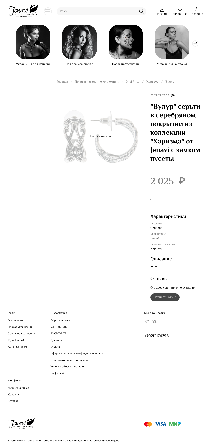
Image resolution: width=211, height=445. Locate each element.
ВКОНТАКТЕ (58, 334)
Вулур (169, 83)
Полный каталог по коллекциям (97, 83)
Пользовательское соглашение (70, 360)
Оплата (55, 347)
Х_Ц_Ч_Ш (133, 83)
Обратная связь (60, 321)
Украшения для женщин (34, 65)
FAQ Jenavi (57, 373)
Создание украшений (21, 334)
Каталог (13, 401)
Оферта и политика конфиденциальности (77, 353)
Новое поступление (129, 65)
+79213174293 (156, 336)
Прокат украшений (20, 327)
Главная (62, 83)
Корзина (13, 395)
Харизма (152, 83)
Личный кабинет (18, 388)
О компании (15, 321)
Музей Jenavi (16, 340)
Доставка (56, 340)
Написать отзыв (165, 298)
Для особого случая (81, 65)
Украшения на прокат (177, 65)
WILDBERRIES (59, 327)
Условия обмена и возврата (68, 367)
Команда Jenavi (17, 347)
